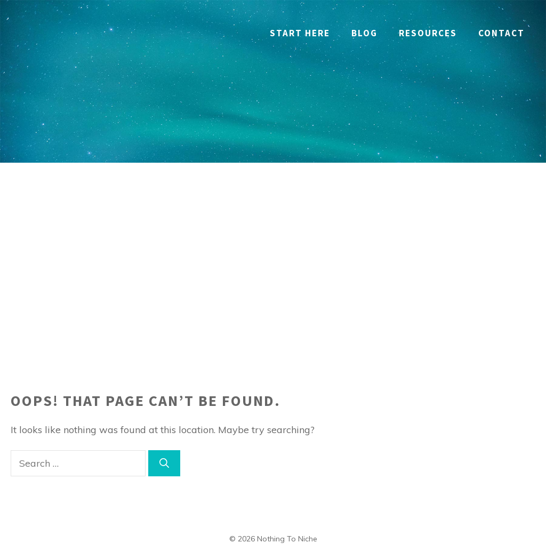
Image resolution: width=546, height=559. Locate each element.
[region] (138, 482)
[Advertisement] (273, 242)
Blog (364, 33)
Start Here (300, 33)
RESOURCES (428, 33)
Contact (501, 33)
